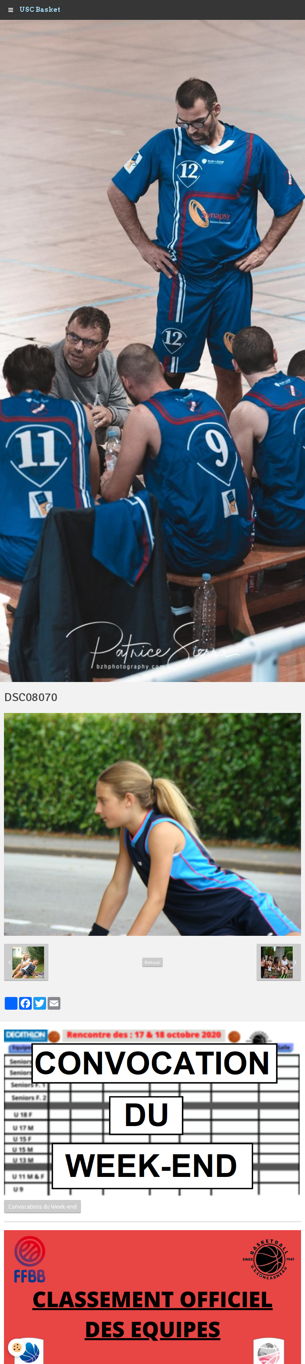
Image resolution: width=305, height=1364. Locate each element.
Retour (152, 962)
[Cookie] (17, 1347)
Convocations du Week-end (42, 1207)
